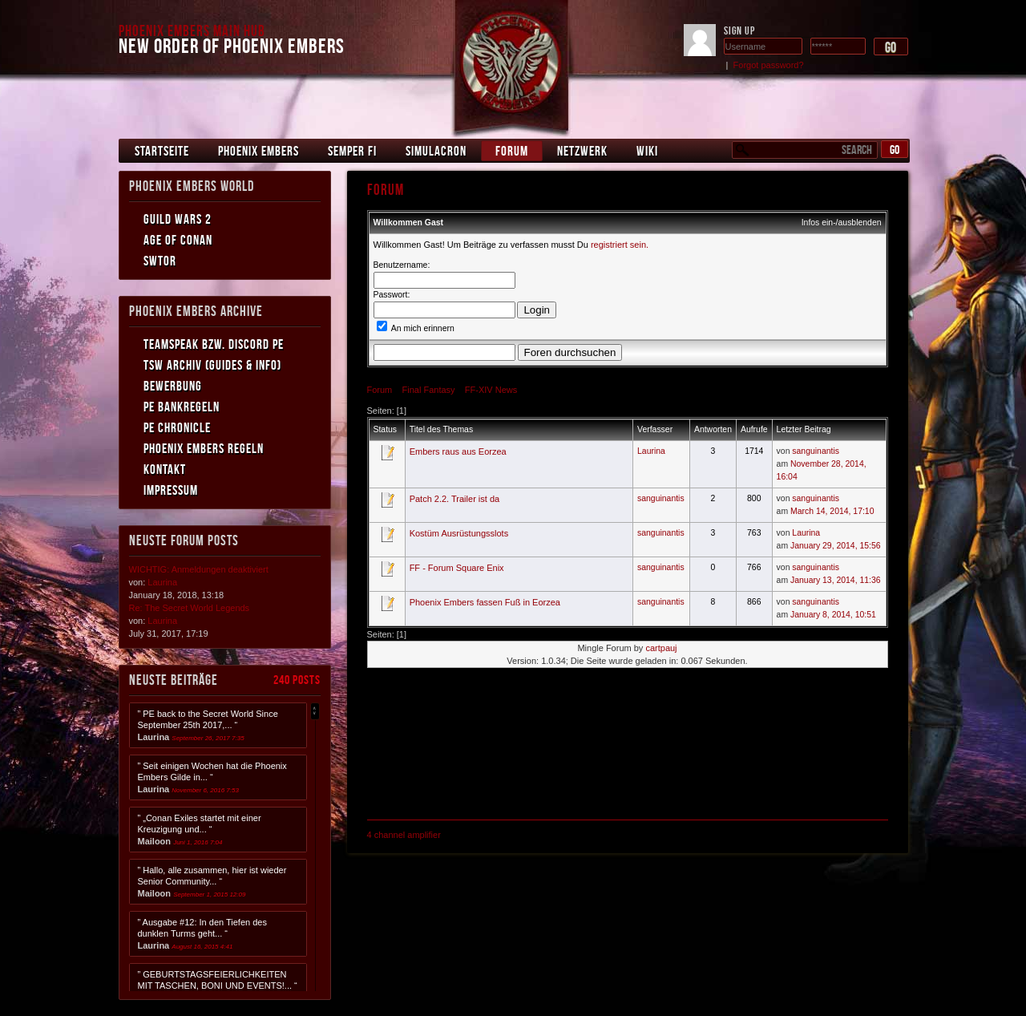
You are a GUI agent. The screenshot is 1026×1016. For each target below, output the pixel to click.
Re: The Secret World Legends (189, 608)
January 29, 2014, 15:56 (835, 545)
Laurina (651, 451)
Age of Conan (177, 240)
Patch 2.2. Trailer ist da (455, 499)
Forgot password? (768, 65)
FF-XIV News (491, 390)
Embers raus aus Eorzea (458, 451)
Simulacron (436, 151)
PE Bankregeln (181, 406)
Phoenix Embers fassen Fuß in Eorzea (485, 602)
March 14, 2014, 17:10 (832, 511)
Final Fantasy (428, 390)
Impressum (170, 490)
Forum (511, 151)
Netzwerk (582, 151)
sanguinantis (815, 451)
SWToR (159, 260)
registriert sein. (619, 244)
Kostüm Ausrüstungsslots (459, 533)
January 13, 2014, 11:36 (835, 580)
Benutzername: (402, 265)
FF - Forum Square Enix (457, 568)
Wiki (647, 151)
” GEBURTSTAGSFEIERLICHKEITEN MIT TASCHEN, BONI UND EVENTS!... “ (217, 985)
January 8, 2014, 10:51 (833, 614)
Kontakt (164, 469)
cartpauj (661, 648)
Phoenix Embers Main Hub (192, 30)
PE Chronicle (177, 427)
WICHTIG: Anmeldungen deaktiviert (199, 569)
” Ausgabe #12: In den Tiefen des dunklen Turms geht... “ (202, 933)
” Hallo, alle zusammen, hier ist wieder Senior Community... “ (212, 881)
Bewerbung (172, 385)
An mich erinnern (415, 328)
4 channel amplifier (404, 835)
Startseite (162, 151)
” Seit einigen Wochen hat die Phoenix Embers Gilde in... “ (212, 777)
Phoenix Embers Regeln (203, 448)
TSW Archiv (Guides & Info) (212, 365)
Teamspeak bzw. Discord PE (213, 344)
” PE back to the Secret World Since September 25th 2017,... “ (208, 725)
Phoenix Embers (258, 151)
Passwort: (392, 294)
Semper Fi (352, 151)
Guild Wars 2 (177, 219)
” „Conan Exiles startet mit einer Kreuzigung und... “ (199, 829)
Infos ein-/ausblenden (842, 222)
